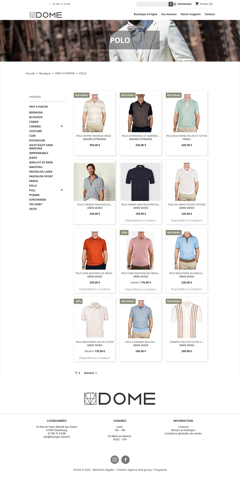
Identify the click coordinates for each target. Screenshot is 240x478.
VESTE (33, 209)
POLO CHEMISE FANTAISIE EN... (94, 204)
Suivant (91, 373)
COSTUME (35, 131)
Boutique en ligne (145, 14)
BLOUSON (35, 117)
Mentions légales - (104, 470)
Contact (210, 14)
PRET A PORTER (38, 106)
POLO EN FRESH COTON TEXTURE (186, 204)
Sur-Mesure (169, 14)
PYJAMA (34, 195)
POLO (33, 185)
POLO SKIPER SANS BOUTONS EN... (140, 204)
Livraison (183, 426)
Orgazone (160, 470)
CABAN (33, 122)
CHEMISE (35, 126)
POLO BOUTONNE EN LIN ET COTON (186, 135)
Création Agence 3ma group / (135, 470)
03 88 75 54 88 (61, 4)
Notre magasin (191, 14)
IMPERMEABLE (38, 153)
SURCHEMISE (37, 199)
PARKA (33, 181)
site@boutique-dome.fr (56, 436)
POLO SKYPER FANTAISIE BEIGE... (94, 135)
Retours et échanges (183, 430)
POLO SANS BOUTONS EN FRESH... (95, 273)
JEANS (33, 157)
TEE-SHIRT (35, 204)
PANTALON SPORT (41, 176)
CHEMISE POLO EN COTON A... (187, 341)
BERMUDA (36, 112)
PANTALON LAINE (40, 171)
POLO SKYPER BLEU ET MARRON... (141, 135)
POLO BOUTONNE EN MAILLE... (186, 273)
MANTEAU (35, 167)
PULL (32, 190)
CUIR (32, 136)
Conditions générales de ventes (183, 433)
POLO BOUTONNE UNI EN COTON (95, 341)
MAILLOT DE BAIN (41, 162)
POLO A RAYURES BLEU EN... (140, 341)
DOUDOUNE (37, 140)
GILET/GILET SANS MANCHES (41, 146)
